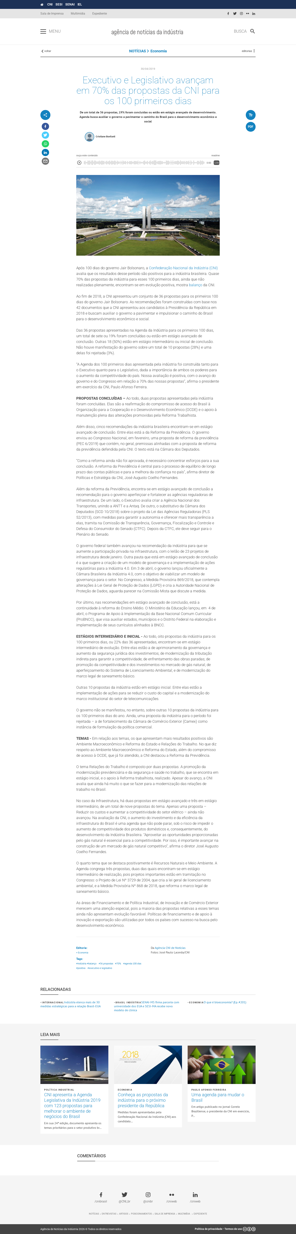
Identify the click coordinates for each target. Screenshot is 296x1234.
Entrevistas (109, 1213)
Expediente (99, 13)
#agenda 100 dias (132, 963)
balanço (195, 285)
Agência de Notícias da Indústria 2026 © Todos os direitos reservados (80, 1229)
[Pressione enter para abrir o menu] (43, 31)
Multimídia (78, 13)
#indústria (81, 963)
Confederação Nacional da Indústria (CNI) (183, 268)
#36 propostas (106, 963)
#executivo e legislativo (100, 968)
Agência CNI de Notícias (170, 948)
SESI (58, 4)
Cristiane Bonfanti (105, 136)
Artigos (123, 1213)
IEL (80, 4)
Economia (158, 51)
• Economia (82, 952)
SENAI (70, 4)
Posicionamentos (141, 1213)
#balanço (91, 963)
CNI (49, 4)
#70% (118, 963)
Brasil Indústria (128, 1002)
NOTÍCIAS (137, 51)
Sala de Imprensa (52, 13)
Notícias (94, 1213)
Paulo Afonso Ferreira (208, 1090)
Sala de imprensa (165, 1213)
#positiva (80, 968)
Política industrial (59, 1090)
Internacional (53, 1002)
